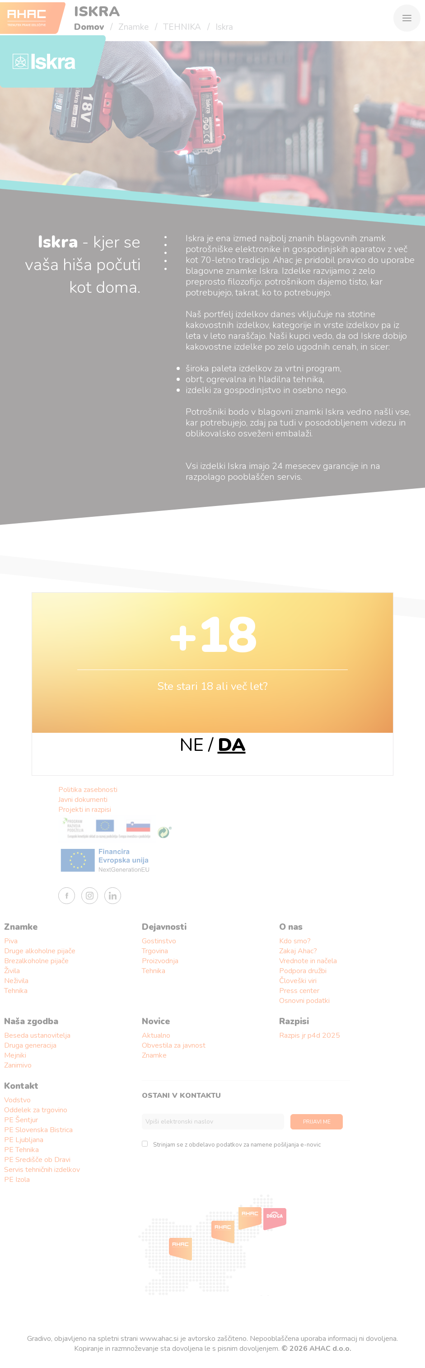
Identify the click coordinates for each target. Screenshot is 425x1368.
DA (232, 745)
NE (192, 745)
